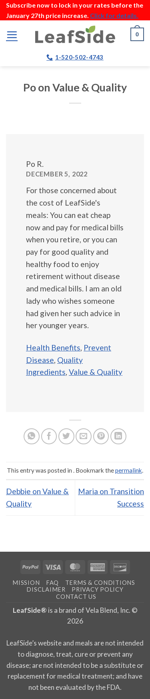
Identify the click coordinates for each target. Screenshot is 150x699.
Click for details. (114, 15)
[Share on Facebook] (49, 436)
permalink (128, 470)
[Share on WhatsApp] (32, 436)
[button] (12, 35)
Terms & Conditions (100, 582)
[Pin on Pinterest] (101, 436)
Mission (26, 582)
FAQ (52, 582)
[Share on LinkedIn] (118, 436)
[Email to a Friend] (84, 436)
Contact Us (76, 596)
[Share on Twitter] (66, 436)
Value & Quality (95, 371)
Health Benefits (53, 347)
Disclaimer (45, 589)
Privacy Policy (97, 589)
